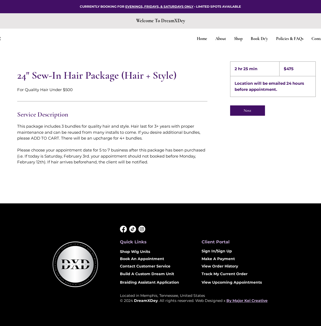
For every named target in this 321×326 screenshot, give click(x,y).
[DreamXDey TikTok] (132, 229)
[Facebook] (123, 229)
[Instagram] (141, 229)
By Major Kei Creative (247, 300)
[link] (247, 110)
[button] (238, 39)
